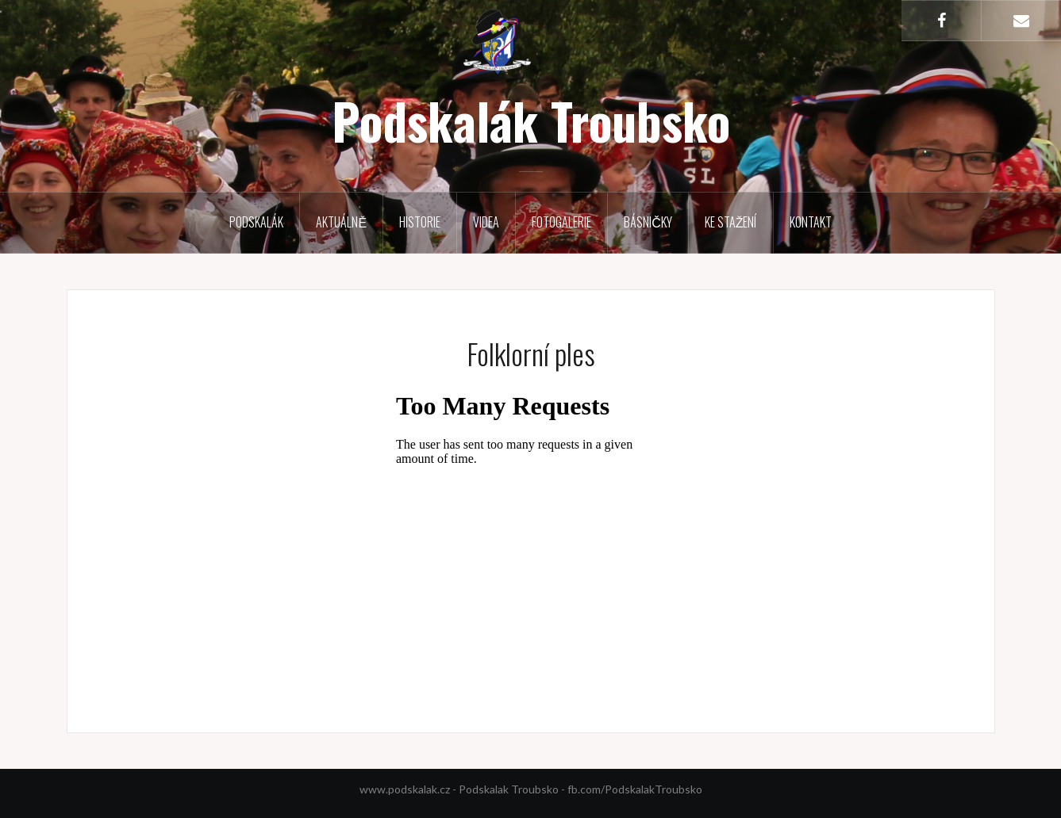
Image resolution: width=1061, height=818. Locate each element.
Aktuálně (341, 221)
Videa (486, 221)
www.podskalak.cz (404, 789)
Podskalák (256, 221)
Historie (419, 221)
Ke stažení (731, 221)
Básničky (648, 221)
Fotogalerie (561, 221)
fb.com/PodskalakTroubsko (634, 789)
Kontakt (811, 221)
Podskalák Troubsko (531, 120)
